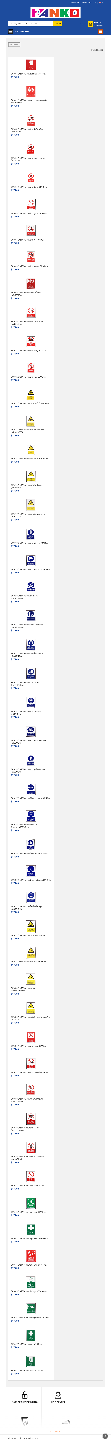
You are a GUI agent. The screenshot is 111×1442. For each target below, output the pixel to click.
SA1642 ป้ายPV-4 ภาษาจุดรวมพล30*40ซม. (28, 1212)
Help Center (55, 1402)
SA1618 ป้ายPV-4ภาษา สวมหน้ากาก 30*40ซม (29, 543)
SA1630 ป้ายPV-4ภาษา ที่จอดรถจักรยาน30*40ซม (31, 880)
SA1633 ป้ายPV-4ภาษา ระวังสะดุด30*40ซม (28, 962)
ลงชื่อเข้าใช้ (75, 3)
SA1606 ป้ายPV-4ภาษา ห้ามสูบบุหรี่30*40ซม (29, 213)
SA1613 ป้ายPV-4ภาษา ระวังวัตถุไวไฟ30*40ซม (30, 403)
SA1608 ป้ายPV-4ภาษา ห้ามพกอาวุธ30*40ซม (29, 266)
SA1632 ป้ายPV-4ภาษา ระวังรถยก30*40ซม (28, 935)
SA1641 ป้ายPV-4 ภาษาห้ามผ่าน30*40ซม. (28, 1186)
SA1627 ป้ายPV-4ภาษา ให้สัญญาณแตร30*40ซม (30, 798)
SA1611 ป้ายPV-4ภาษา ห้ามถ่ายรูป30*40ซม (29, 350)
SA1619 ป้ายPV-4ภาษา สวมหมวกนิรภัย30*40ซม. (31, 569)
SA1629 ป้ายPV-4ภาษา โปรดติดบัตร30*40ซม (29, 854)
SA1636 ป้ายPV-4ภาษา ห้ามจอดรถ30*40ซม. (29, 1046)
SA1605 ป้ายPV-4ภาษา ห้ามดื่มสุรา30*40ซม (29, 187)
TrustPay (87, 1402)
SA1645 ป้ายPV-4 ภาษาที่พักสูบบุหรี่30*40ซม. (29, 1291)
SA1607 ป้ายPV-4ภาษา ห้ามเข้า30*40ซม (27, 240)
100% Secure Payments (24, 1402)
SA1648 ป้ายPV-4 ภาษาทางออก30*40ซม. (28, 1370)
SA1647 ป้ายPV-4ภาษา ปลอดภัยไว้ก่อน (26, 1344)
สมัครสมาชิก (86, 3)
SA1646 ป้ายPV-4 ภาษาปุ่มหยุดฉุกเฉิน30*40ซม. (30, 1318)
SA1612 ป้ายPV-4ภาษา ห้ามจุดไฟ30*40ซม (28, 377)
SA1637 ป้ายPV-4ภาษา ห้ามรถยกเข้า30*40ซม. (30, 1072)
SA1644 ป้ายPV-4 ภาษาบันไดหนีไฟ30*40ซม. (29, 1265)
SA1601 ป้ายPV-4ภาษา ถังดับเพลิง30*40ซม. (29, 74)
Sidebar (14, 44)
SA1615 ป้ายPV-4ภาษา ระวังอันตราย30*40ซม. (30, 459)
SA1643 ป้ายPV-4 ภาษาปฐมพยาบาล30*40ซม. (29, 1238)
